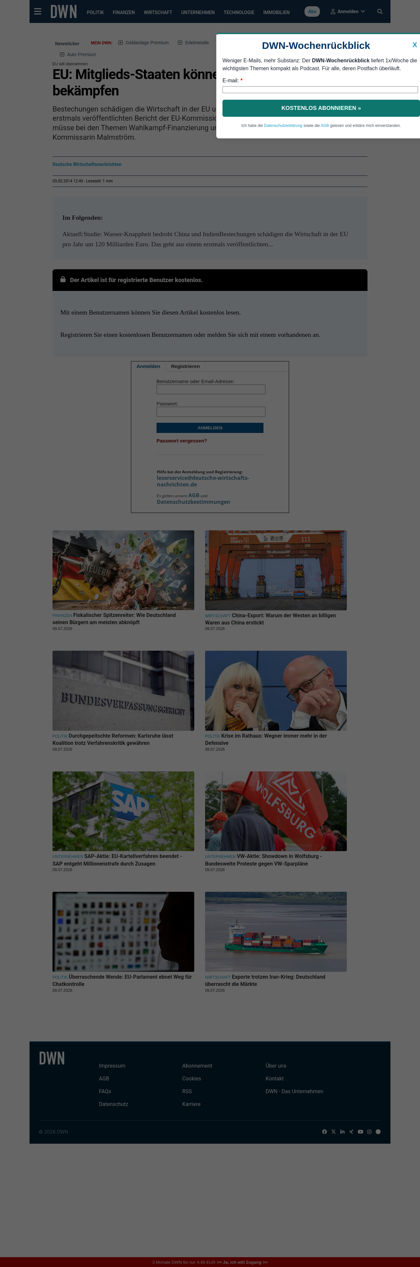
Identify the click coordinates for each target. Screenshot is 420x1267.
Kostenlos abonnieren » (321, 108)
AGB (325, 125)
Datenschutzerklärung (283, 125)
